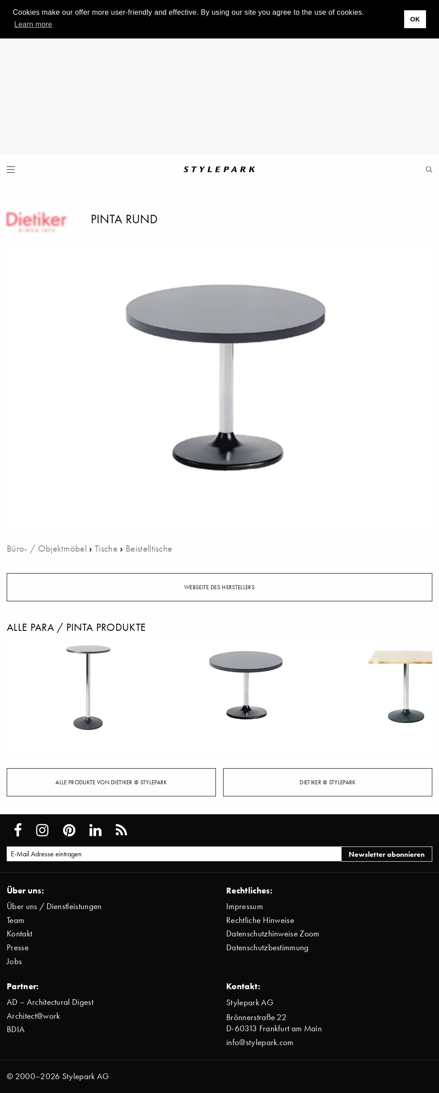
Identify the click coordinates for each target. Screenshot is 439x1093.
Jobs (14, 961)
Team (15, 920)
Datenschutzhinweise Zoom (273, 933)
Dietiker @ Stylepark (327, 782)
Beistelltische (149, 548)
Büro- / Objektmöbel (47, 548)
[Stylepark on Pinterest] (69, 830)
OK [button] (415, 19)
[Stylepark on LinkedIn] (95, 830)
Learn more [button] (33, 24)
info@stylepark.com (260, 1042)
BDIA (16, 1029)
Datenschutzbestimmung (267, 947)
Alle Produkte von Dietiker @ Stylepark (111, 782)
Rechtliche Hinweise (260, 920)
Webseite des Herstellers (219, 587)
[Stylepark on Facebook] (18, 830)
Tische (106, 548)
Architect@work (33, 1016)
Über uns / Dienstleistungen (54, 906)
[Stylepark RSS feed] (121, 830)
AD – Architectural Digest (50, 1002)
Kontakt (19, 933)
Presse (18, 947)
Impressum (244, 906)
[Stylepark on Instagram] (42, 830)
